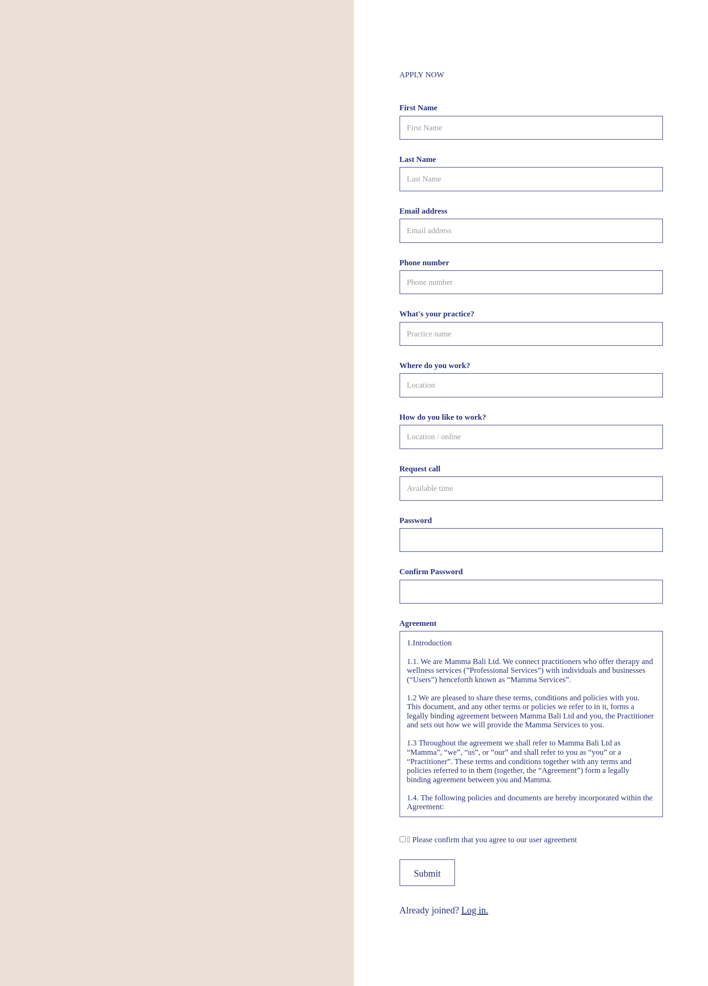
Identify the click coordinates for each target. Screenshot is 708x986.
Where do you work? (435, 365)
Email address (424, 211)
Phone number (424, 262)
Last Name (418, 159)
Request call (420, 468)
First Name (419, 107)
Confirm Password (431, 571)
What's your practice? (437, 313)
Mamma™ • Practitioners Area (56, 19)
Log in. (474, 910)
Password (416, 520)
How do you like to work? (443, 417)
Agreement (418, 623)
